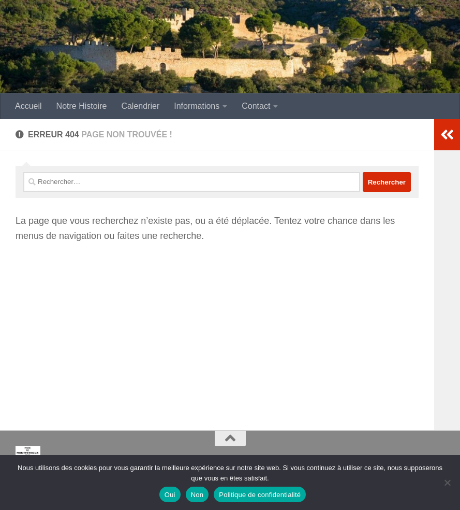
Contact (256, 106)
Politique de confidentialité (260, 495)
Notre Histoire (81, 106)
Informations (196, 106)
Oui (170, 495)
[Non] (447, 482)
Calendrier (140, 106)
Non (197, 495)
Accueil (28, 106)
